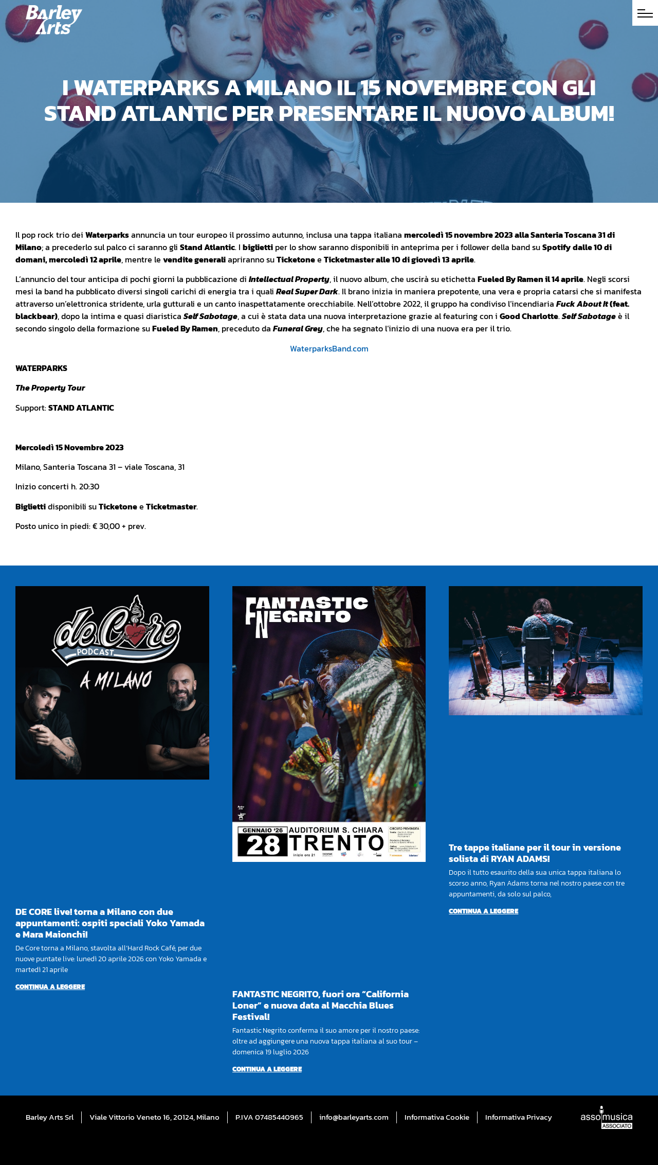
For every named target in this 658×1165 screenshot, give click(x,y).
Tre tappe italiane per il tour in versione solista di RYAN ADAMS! (535, 853)
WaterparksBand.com (329, 348)
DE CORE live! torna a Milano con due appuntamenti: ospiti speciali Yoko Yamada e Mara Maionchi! (110, 923)
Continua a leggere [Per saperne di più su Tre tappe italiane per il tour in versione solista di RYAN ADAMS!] (483, 911)
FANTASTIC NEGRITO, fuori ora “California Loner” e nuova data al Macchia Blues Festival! (320, 1005)
